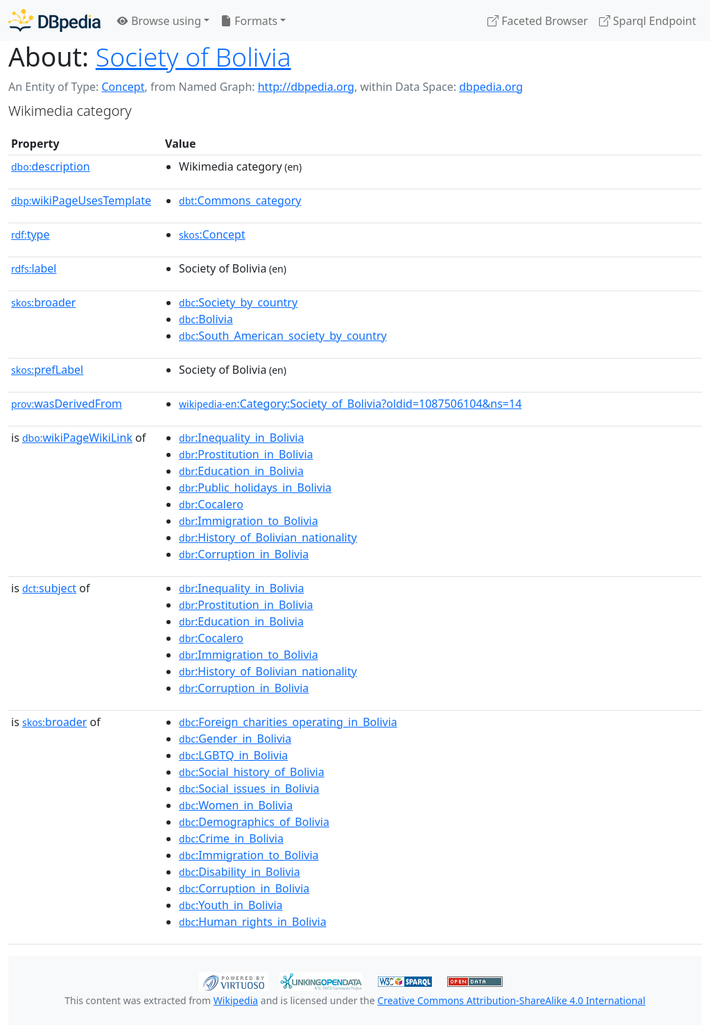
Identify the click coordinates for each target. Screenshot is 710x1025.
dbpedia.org (491, 86)
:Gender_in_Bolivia (235, 738)
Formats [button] (248, 20)
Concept (122, 86)
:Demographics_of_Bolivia (254, 821)
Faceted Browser (537, 20)
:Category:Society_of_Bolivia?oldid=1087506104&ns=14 (350, 403)
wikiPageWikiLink (77, 437)
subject (49, 588)
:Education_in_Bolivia (241, 471)
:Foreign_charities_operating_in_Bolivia (288, 722)
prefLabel (47, 369)
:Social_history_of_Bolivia (251, 771)
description (50, 166)
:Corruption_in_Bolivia (244, 554)
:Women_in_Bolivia (236, 805)
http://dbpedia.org (306, 86)
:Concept (212, 234)
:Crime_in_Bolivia (231, 838)
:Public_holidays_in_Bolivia (255, 487)
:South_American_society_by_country (283, 335)
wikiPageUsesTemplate (81, 200)
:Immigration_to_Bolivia (248, 520)
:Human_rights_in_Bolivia (253, 921)
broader (43, 302)
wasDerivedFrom (66, 403)
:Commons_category (240, 200)
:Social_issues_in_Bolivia (249, 788)
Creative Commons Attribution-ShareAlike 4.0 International (511, 1000)
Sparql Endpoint (647, 20)
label (34, 268)
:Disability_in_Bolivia (239, 871)
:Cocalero (211, 504)
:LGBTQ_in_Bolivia (233, 755)
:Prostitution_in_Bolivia (246, 454)
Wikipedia (236, 1000)
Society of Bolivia (193, 56)
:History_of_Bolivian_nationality (268, 537)
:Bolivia (206, 319)
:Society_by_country (238, 302)
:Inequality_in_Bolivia (241, 437)
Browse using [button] (159, 20)
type (30, 234)
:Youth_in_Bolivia (231, 905)
